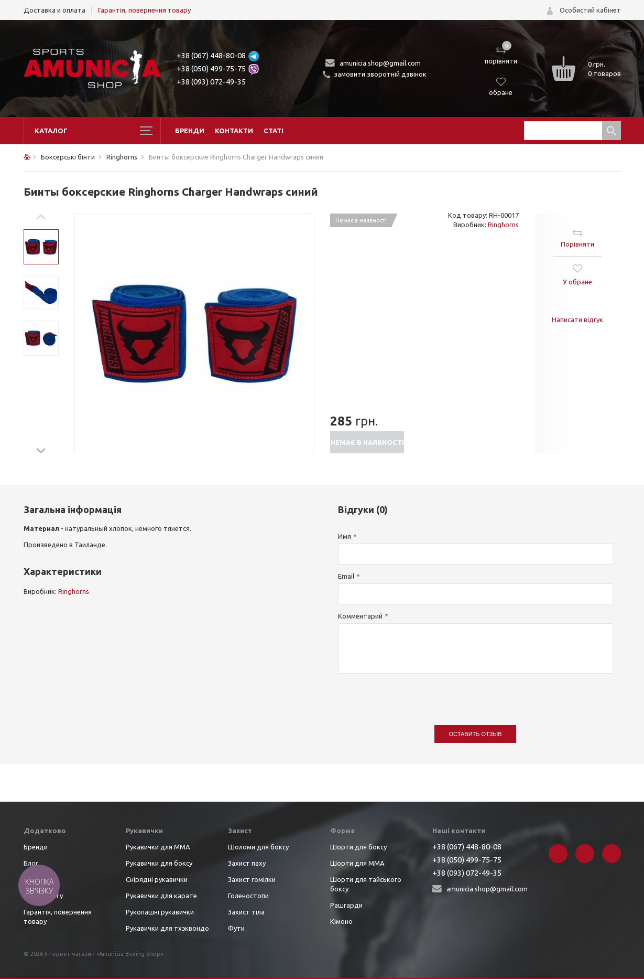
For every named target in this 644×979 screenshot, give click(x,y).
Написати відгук (577, 319)
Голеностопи (248, 895)
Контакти (234, 130)
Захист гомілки (252, 879)
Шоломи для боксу (258, 846)
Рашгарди (346, 905)
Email (346, 576)
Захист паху (247, 863)
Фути (236, 928)
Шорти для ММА (357, 863)
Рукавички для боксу (159, 863)
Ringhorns (503, 224)
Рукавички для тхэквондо (167, 928)
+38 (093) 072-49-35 (211, 81)
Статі (273, 130)
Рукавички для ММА (158, 846)
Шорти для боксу (358, 846)
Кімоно (341, 921)
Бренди (189, 130)
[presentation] (417, 694)
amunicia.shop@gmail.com (380, 63)
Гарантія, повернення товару (144, 10)
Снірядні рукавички (157, 879)
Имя (344, 536)
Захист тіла (246, 912)
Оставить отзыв (475, 734)
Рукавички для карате (161, 895)
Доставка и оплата (54, 10)
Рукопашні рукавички (160, 912)
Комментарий (360, 616)
